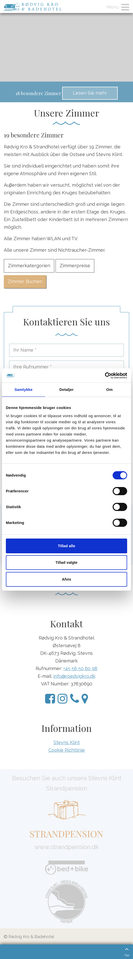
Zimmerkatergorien (29, 265)
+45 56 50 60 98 (80, 668)
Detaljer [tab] (66, 389)
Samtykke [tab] (24, 389)
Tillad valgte (66, 562)
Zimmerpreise (75, 265)
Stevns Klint (67, 742)
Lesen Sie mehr (90, 93)
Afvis (66, 579)
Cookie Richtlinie (66, 750)
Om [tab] (109, 389)
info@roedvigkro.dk (74, 676)
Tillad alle (66, 546)
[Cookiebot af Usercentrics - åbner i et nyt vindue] (105, 375)
